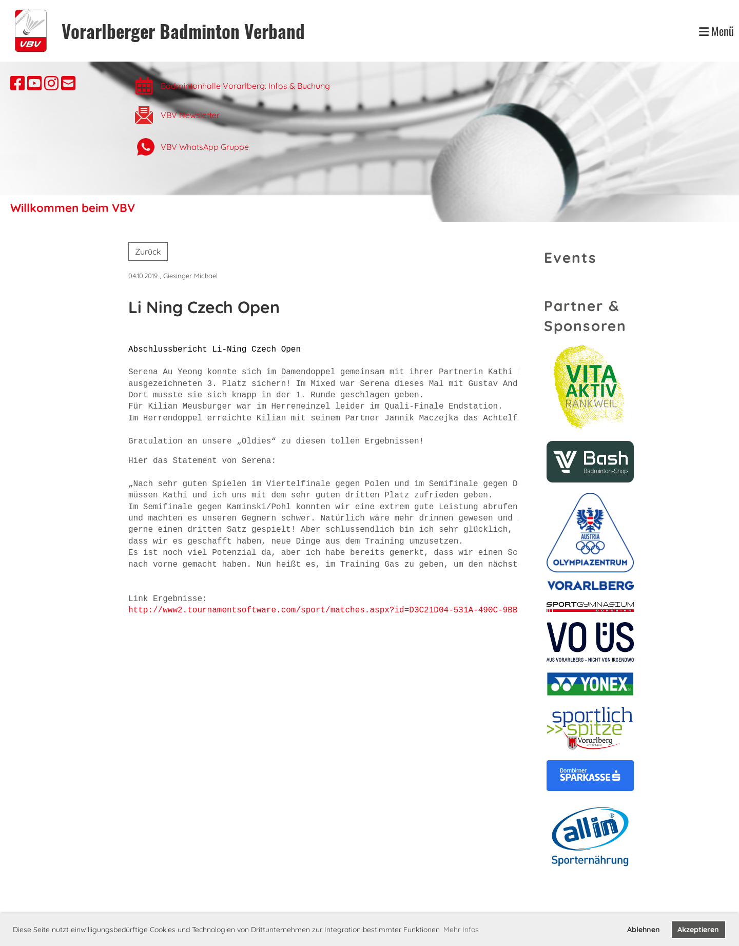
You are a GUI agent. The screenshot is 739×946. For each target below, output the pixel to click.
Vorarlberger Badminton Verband (183, 31)
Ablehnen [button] (643, 929)
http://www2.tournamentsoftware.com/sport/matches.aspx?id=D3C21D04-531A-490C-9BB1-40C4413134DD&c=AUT (372, 610)
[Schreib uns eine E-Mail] (68, 83)
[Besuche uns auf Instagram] (51, 83)
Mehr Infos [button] (461, 929)
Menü (716, 31)
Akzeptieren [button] (698, 929)
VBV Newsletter (190, 115)
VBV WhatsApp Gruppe (205, 147)
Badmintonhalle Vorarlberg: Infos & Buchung (246, 86)
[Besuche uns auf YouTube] (34, 83)
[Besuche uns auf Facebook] (17, 83)
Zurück (148, 251)
